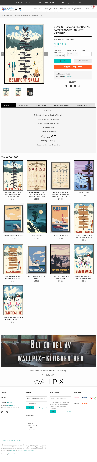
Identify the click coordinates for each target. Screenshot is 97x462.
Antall (83, 50)
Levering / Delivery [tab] (24, 105)
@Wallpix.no (68, 76)
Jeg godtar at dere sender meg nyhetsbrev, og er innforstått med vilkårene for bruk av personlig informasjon (59, 405)
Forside (30, 421)
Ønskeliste (83, 61)
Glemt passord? (43, 408)
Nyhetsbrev (11, 440)
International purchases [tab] (61, 105)
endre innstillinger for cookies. (26, 450)
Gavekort (30, 427)
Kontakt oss (31, 429)
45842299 (9, 402)
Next (46, 54)
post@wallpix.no (10, 405)
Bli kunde (30, 423)
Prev (3, 54)
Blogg (19, 440)
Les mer (69, 411)
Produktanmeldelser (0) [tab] (83, 105)
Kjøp (63, 61)
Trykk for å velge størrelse (59, 51)
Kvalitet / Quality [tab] (41, 105)
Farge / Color (71, 50)
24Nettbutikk (11, 454)
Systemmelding (32, 425)
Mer (86, 9)
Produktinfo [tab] (7, 105)
